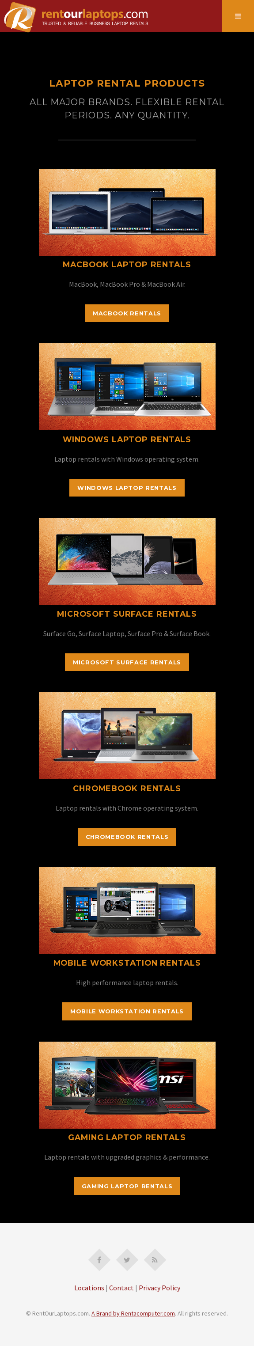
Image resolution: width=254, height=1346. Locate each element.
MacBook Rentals (127, 313)
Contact (121, 1287)
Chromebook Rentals (127, 837)
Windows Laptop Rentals (126, 488)
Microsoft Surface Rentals (127, 662)
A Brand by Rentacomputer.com (133, 1313)
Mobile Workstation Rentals (127, 1011)
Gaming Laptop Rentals (127, 1186)
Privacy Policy (159, 1287)
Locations (89, 1287)
